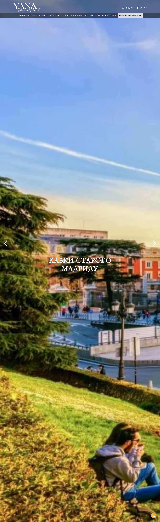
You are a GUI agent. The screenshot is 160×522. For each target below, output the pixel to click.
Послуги (67, 15)
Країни (22, 15)
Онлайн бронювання (130, 15)
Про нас (89, 15)
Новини (79, 15)
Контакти (112, 15)
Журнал (100, 15)
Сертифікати (54, 15)
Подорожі (33, 15)
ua (145, 8)
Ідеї (43, 15)
